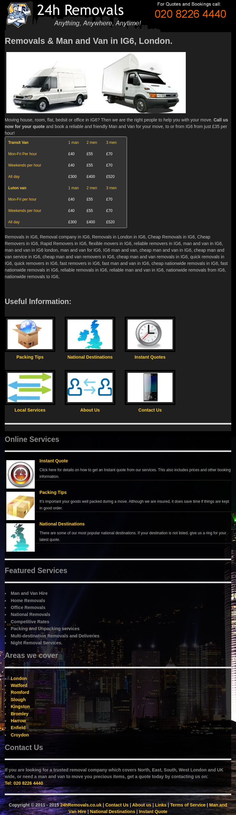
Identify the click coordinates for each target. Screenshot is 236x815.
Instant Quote (53, 460)
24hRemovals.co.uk (81, 804)
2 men (92, 142)
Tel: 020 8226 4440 (24, 783)
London (19, 678)
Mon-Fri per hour (22, 199)
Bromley (19, 713)
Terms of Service (188, 804)
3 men (111, 142)
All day (14, 176)
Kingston (20, 706)
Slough (18, 699)
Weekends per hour (24, 165)
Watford (19, 685)
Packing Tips (53, 492)
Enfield (18, 727)
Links (161, 804)
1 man (73, 142)
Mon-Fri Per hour (22, 154)
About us (141, 804)
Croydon (20, 734)
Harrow (18, 720)
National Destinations (62, 523)
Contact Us (117, 804)
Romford (20, 692)
